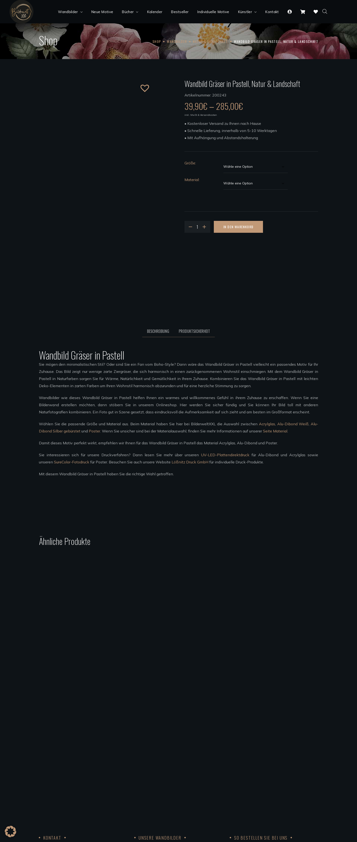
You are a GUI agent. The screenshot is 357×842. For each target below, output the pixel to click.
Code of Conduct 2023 (249, 788)
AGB (234, 759)
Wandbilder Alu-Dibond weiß (160, 745)
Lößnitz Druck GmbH (190, 462)
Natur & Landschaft (210, 41)
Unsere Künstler (148, 781)
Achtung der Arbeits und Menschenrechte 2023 (272, 802)
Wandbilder (177, 41)
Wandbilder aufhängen (154, 773)
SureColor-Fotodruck (71, 462)
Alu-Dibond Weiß (293, 423)
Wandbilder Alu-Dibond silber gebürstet (169, 752)
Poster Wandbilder (150, 759)
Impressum (239, 773)
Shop (156, 41)
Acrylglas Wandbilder (153, 738)
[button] (141, 84)
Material (191, 180)
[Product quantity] (197, 227)
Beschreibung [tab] (158, 331)
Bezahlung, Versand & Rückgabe (258, 745)
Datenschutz (241, 781)
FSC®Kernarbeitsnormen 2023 (257, 795)
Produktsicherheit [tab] (194, 331)
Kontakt (237, 766)
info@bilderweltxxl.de (73, 773)
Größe (189, 163)
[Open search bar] (324, 11)
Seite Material (275, 431)
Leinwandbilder (148, 766)
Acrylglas (267, 423)
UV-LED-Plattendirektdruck (225, 454)
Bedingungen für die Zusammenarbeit (167, 795)
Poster (94, 431)
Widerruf (237, 752)
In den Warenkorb (238, 226)
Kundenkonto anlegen (249, 738)
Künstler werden (148, 788)
